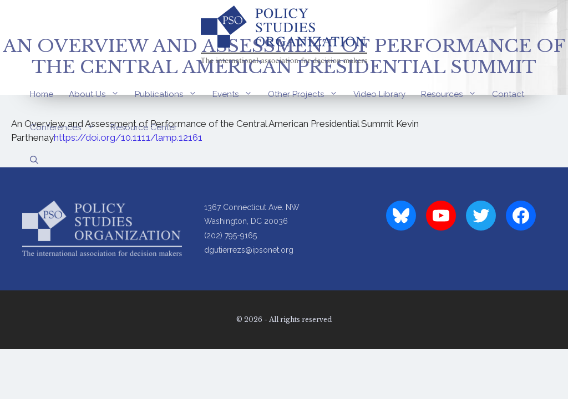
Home (41, 94)
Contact (508, 94)
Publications (170, 94)
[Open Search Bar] (34, 160)
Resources (452, 94)
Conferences (66, 127)
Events (236, 94)
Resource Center (143, 127)
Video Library (379, 94)
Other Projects (307, 94)
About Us (98, 94)
